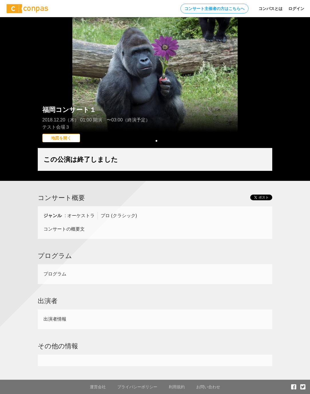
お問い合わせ (208, 387)
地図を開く (61, 138)
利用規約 (177, 387)
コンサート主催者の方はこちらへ (214, 8)
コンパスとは (271, 8)
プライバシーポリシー (137, 387)
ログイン (296, 8)
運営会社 (98, 387)
